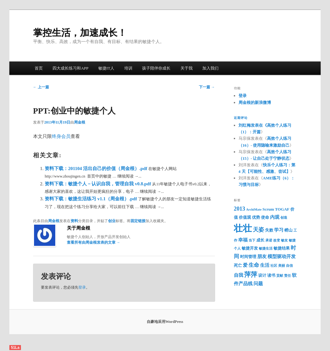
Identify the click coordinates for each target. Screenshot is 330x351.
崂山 (288, 230)
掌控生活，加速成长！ (80, 32)
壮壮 (243, 228)
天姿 (258, 230)
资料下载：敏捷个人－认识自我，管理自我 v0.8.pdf (98, 183)
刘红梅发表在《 (253, 125)
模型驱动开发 (282, 256)
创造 (283, 217)
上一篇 (41, 87)
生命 (254, 265)
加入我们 (210, 68)
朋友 (262, 256)
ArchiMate (254, 209)
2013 (239, 209)
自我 (238, 275)
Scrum (268, 209)
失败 (269, 230)
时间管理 (248, 256)
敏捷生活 (266, 248)
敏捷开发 (250, 248)
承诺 (268, 240)
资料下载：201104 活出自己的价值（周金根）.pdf (96, 168)
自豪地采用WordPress (165, 321)
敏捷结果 (281, 248)
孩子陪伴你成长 (156, 68)
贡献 (279, 275)
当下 (252, 240)
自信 (289, 265)
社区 (273, 265)
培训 (128, 68)
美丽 (281, 265)
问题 (258, 283)
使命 (265, 217)
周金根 (79, 122)
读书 (271, 275)
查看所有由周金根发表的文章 (93, 242)
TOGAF (282, 209)
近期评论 (241, 117)
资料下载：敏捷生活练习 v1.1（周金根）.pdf (91, 198)
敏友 (284, 240)
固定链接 (138, 221)
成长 (260, 240)
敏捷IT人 (106, 68)
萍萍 (250, 274)
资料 (74, 221)
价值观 (245, 217)
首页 (39, 68)
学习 (278, 229)
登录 (82, 287)
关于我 (186, 68)
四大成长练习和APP (70, 68)
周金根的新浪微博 (255, 102)
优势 (256, 217)
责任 (287, 275)
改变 (276, 240)
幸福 (243, 239)
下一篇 (207, 87)
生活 (264, 265)
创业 (112, 221)
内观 (274, 217)
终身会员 (61, 136)
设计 (262, 275)
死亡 (238, 265)
